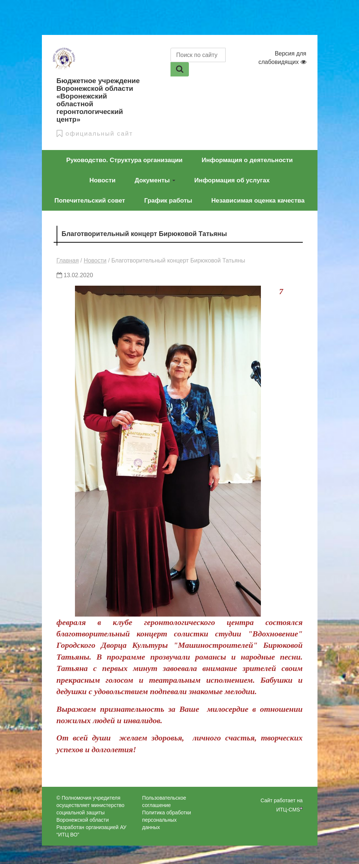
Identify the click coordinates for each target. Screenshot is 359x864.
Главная (68, 260)
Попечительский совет (89, 200)
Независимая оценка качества (258, 200)
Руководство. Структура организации (124, 160)
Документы (154, 180)
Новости (102, 180)
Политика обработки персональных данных (166, 820)
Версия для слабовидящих (282, 57)
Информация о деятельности (247, 160)
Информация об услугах (232, 180)
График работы (168, 200)
